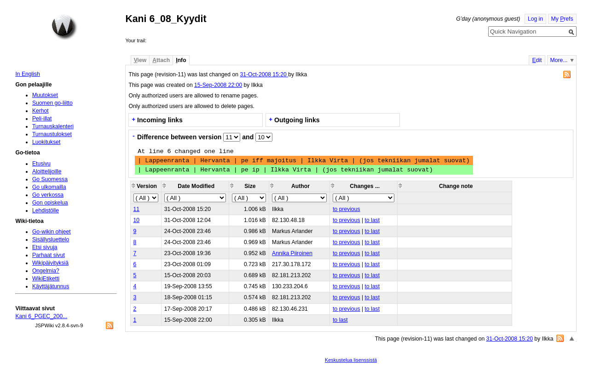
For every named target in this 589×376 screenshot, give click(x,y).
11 (136, 209)
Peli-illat (42, 118)
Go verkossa (48, 195)
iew (140, 60)
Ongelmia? (45, 271)
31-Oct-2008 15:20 (264, 74)
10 (136, 220)
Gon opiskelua (50, 202)
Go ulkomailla (49, 187)
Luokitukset (46, 142)
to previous (346, 209)
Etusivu (41, 163)
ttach (161, 60)
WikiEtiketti (45, 278)
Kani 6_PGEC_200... (41, 316)
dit (537, 60)
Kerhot (40, 111)
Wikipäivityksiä (50, 263)
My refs (562, 19)
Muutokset (45, 95)
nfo (181, 60)
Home (64, 27)
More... (559, 60)
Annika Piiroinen (292, 253)
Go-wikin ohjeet (51, 231)
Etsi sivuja (45, 247)
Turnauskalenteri (53, 126)
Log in (535, 19)
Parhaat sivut (48, 255)
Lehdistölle (45, 210)
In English (27, 74)
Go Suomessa (50, 179)
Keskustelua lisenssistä (351, 360)
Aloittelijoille (47, 171)
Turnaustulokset (52, 134)
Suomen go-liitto (52, 103)
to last (372, 220)
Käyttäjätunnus (50, 286)
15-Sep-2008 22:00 (218, 85)
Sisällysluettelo (50, 239)
